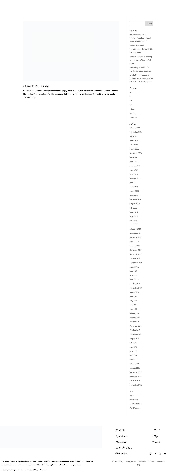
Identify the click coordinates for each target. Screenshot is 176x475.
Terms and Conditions (146, 462)
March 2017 (134, 309)
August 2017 (134, 292)
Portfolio (133, 113)
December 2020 (136, 199)
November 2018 (136, 254)
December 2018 (135, 250)
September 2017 (136, 288)
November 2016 (136, 326)
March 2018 (134, 279)
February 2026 (135, 128)
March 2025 (134, 149)
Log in (132, 395)
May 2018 (133, 275)
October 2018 (135, 258)
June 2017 (133, 296)
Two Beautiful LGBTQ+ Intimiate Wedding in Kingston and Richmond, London (141, 38)
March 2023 (134, 174)
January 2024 (135, 166)
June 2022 (134, 187)
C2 (131, 100)
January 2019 (135, 246)
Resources (120, 441)
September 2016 (136, 334)
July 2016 (133, 343)
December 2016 (135, 322)
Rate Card (133, 117)
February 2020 (135, 229)
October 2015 (135, 381)
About (155, 430)
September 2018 (136, 263)
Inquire (156, 441)
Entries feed (134, 399)
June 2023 (134, 170)
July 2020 (133, 208)
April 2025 (134, 145)
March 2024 (134, 161)
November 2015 (136, 376)
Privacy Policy (131, 462)
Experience (121, 436)
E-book (132, 109)
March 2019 (134, 241)
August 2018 (134, 267)
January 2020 (135, 233)
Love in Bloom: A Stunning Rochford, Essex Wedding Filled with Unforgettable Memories (141, 78)
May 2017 (133, 300)
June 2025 (134, 140)
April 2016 (133, 355)
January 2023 (135, 178)
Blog (131, 92)
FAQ (138, 465)
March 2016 (134, 359)
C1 (130, 96)
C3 (131, 105)
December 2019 (135, 237)
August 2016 (134, 338)
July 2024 (133, 157)
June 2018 (133, 271)
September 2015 (136, 385)
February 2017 (135, 313)
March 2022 (134, 191)
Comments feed (136, 404)
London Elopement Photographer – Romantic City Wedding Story (141, 48)
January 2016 (135, 368)
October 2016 (135, 330)
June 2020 (134, 212)
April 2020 (134, 220)
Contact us (161, 462)
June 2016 (133, 347)
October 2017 (135, 284)
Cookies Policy (117, 462)
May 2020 (134, 216)
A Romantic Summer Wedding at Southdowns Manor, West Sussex (141, 59)
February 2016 (135, 364)
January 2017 (135, 317)
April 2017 (133, 305)
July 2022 (133, 182)
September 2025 (136, 132)
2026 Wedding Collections (123, 450)
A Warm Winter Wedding (36, 86)
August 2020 (135, 204)
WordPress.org (135, 408)
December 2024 (136, 153)
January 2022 (135, 195)
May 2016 (133, 351)
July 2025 (133, 136)
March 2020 (134, 225)
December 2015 (135, 372)
